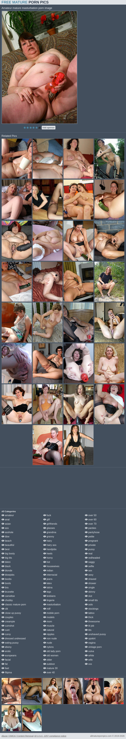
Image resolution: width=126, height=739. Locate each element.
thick (89, 617)
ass (5, 528)
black (6, 566)
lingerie (48, 600)
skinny (90, 591)
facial (6, 659)
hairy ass (49, 545)
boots (6, 583)
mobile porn (51, 613)
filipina (7, 672)
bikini (6, 562)
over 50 (90, 515)
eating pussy (10, 642)
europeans (9, 655)
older (47, 659)
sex (88, 570)
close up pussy (11, 613)
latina (48, 587)
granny (48, 536)
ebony (7, 647)
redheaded (92, 557)
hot (46, 562)
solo (89, 604)
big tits (7, 557)
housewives (51, 566)
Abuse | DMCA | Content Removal (18, 736)
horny (48, 557)
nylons (48, 647)
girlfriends (50, 524)
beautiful (8, 545)
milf (46, 608)
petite (89, 536)
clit (5, 608)
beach (7, 540)
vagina (90, 642)
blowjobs (8, 574)
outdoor (49, 664)
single (90, 587)
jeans (48, 579)
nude (47, 642)
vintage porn (93, 647)
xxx (88, 664)
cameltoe (8, 596)
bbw (5, 536)
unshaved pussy (95, 634)
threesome (92, 621)
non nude (50, 638)
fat (5, 664)
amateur (8, 515)
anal (6, 519)
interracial (50, 574)
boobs (7, 579)
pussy (90, 549)
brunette (8, 591)
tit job (89, 625)
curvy (6, 634)
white (89, 655)
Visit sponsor (49, 127)
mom (47, 621)
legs (47, 591)
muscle (48, 625)
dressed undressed (14, 638)
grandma (49, 532)
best (6, 549)
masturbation (52, 604)
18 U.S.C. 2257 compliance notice (50, 736)
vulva (89, 651)
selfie (89, 566)
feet (5, 668)
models (48, 617)
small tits (91, 600)
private (90, 545)
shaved (90, 579)
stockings (91, 608)
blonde (7, 570)
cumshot (8, 625)
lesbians (49, 596)
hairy (47, 540)
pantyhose (92, 532)
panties (90, 528)
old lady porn (52, 651)
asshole (7, 532)
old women (50, 655)
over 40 (49, 672)
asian (6, 524)
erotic (6, 651)
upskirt (90, 638)
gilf (46, 519)
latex (47, 583)
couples (7, 617)
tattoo (89, 613)
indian (48, 570)
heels (48, 553)
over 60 (90, 519)
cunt (6, 630)
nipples (48, 634)
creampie (8, 621)
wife (89, 659)
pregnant (91, 540)
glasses (49, 528)
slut (88, 596)
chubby (7, 600)
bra (5, 587)
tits (88, 630)
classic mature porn (14, 604)
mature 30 (50, 668)
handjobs (49, 549)
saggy (90, 562)
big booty (8, 553)
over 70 (90, 524)
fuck (47, 515)
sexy (89, 574)
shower (90, 583)
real (88, 553)
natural (48, 630)
